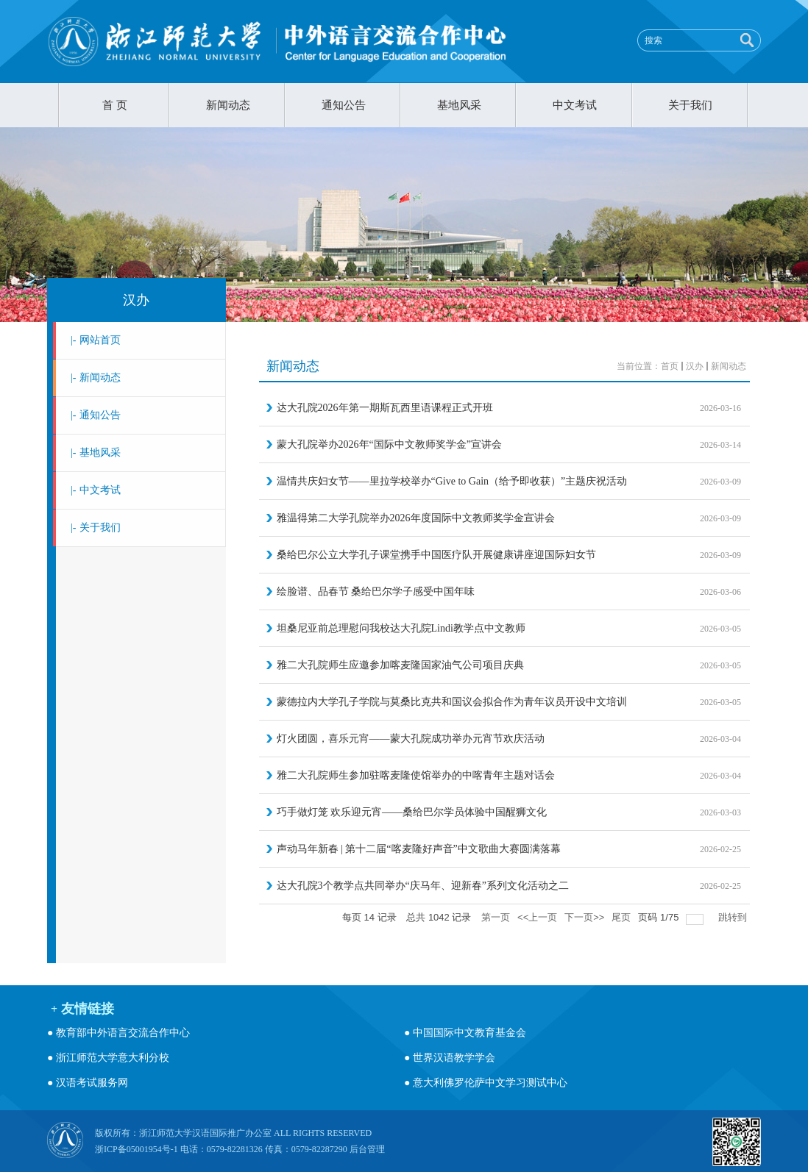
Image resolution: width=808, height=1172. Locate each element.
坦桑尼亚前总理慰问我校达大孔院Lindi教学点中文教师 (401, 628)
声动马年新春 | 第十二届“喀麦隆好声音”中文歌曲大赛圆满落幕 (419, 848)
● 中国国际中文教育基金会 (465, 1032)
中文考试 (575, 105)
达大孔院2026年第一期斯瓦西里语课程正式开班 (385, 407)
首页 (669, 366)
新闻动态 (228, 105)
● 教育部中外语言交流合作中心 (118, 1032)
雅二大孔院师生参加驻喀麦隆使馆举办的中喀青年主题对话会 (416, 775)
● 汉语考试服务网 (87, 1082)
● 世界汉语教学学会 (449, 1057)
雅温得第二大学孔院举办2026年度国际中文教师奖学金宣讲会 (416, 518)
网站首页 (96, 340)
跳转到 (734, 917)
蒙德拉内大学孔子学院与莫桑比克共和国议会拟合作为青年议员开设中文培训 (452, 701)
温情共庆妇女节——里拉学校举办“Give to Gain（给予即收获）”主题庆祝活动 (452, 481)
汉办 (136, 300)
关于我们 (690, 105)
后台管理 (367, 1149)
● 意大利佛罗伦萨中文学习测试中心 (485, 1082)
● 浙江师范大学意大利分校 (108, 1057)
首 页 (114, 105)
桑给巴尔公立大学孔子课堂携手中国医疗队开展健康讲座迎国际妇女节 (436, 554)
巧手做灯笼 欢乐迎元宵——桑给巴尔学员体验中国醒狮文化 (412, 812)
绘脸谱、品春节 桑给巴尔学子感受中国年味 (376, 591)
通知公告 (344, 105)
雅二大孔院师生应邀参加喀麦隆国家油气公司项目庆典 (400, 665)
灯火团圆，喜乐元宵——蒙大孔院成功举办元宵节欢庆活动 (411, 738)
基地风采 (459, 105)
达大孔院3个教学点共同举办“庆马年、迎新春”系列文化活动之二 (423, 885)
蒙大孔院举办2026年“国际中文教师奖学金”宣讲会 (389, 444)
